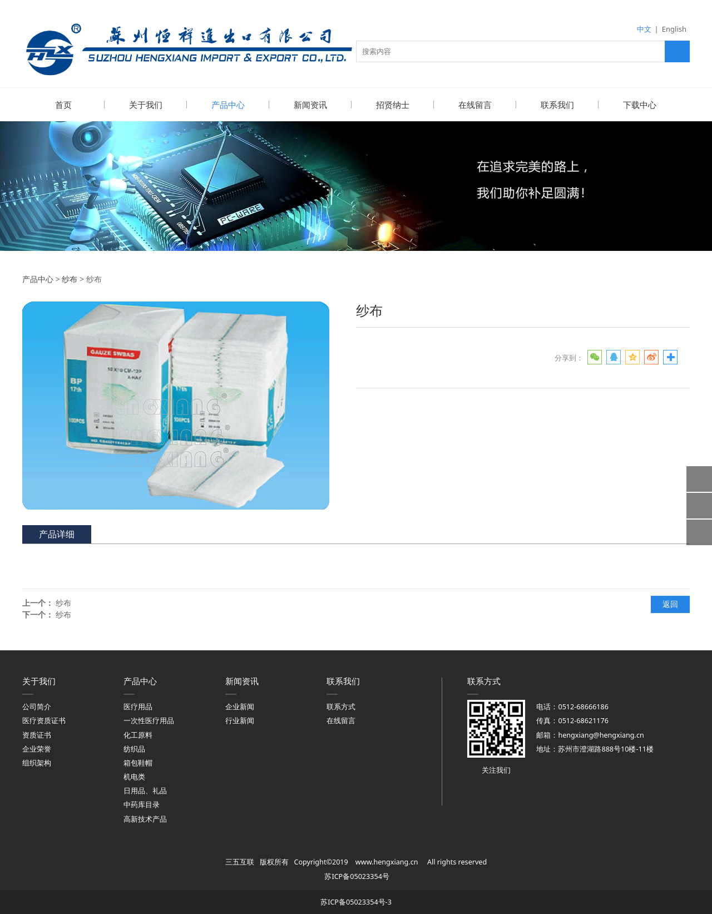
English (674, 29)
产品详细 (57, 533)
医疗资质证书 (44, 720)
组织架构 (36, 762)
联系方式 (341, 706)
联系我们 (557, 104)
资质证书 (36, 734)
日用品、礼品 (145, 790)
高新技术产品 (145, 818)
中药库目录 (141, 804)
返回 (670, 603)
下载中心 (639, 104)
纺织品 (134, 748)
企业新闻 (239, 706)
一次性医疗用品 (148, 720)
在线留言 (475, 104)
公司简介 (36, 706)
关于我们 (145, 104)
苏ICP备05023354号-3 (356, 901)
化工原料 (137, 734)
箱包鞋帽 (137, 762)
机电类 (134, 776)
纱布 (69, 278)
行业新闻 (239, 720)
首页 (63, 104)
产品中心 (228, 104)
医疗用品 (137, 706)
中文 (644, 29)
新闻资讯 (310, 104)
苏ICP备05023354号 (356, 876)
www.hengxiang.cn (386, 861)
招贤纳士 (392, 104)
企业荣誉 (36, 748)
